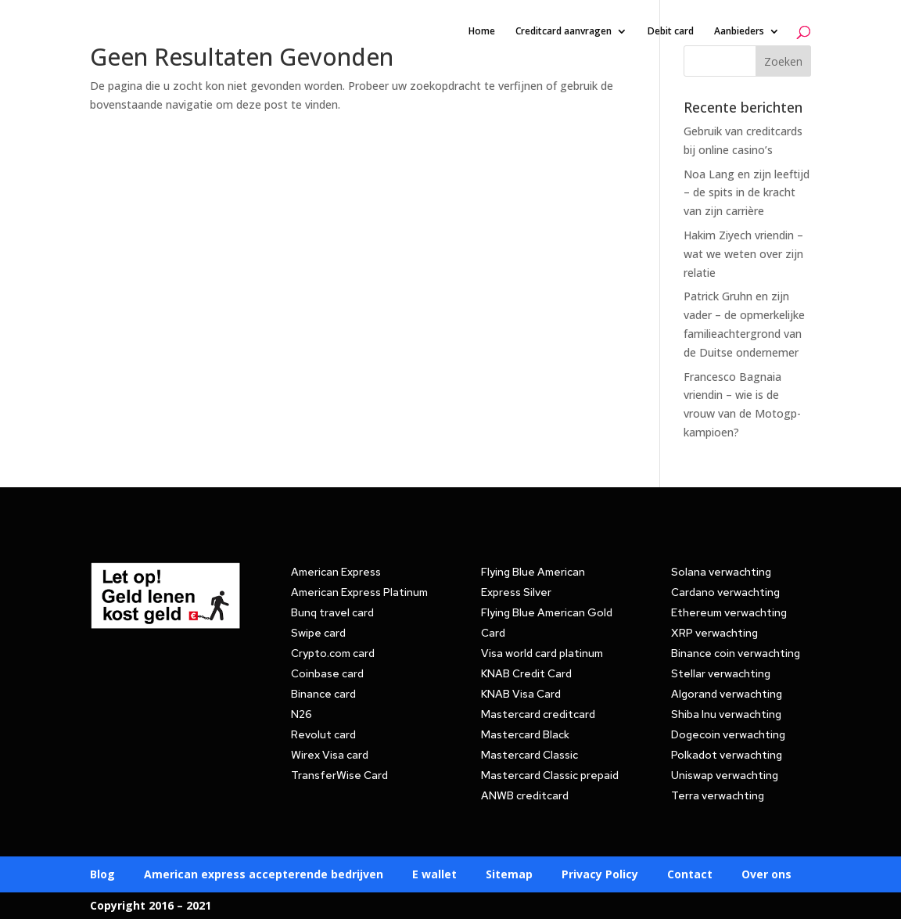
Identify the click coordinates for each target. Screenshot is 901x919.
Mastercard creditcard (538, 714)
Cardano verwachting (725, 592)
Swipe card (318, 633)
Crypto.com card (333, 653)
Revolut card (323, 734)
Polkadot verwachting (726, 755)
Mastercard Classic (529, 755)
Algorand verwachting (726, 694)
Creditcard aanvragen (563, 32)
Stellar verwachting (720, 673)
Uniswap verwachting (724, 775)
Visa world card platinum (542, 653)
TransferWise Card (339, 775)
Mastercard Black (525, 734)
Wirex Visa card (329, 755)
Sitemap (509, 875)
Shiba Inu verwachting (726, 714)
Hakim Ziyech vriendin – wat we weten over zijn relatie (743, 254)
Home (481, 32)
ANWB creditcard (525, 795)
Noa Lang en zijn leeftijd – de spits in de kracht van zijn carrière (746, 193)
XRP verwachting (714, 633)
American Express (336, 572)
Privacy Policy (600, 875)
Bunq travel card (332, 612)
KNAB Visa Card (521, 694)
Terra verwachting (717, 795)
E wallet (434, 875)
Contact (690, 875)
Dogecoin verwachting (728, 734)
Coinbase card (327, 673)
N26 (301, 714)
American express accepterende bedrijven (263, 875)
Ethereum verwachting (729, 612)
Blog (102, 875)
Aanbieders (739, 32)
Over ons (766, 875)
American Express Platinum (359, 592)
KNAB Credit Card (526, 673)
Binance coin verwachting (735, 653)
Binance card (323, 694)
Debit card (671, 32)
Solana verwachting (721, 572)
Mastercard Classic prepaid (550, 775)
